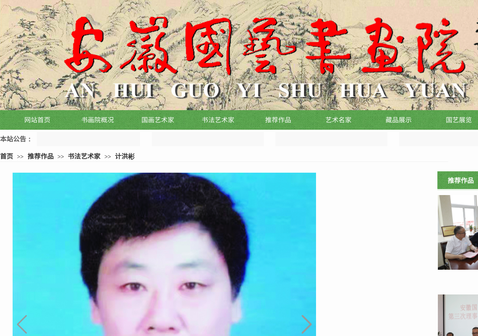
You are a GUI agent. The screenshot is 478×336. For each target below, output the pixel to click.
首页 (6, 156)
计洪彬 (124, 156)
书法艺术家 (84, 156)
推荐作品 (41, 156)
